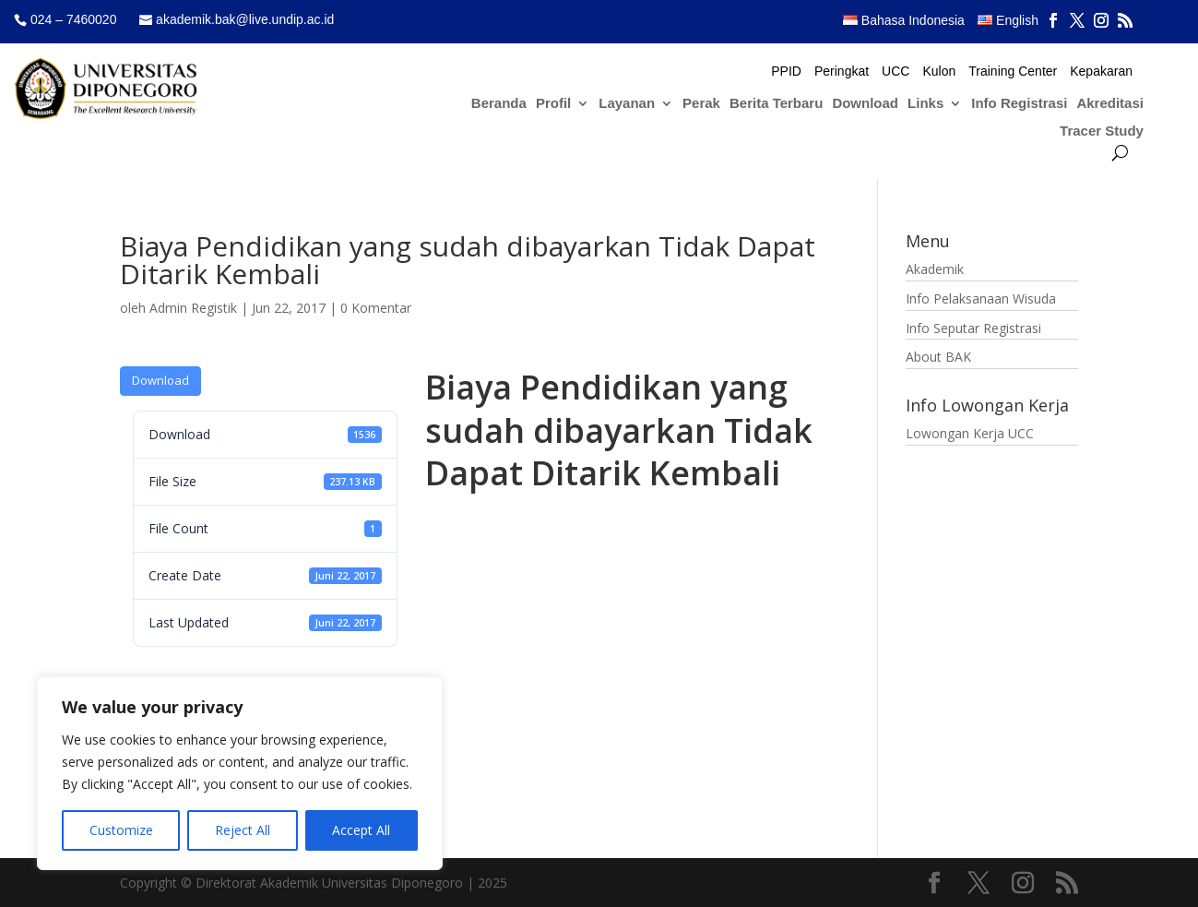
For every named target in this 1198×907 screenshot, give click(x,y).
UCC (895, 71)
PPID (786, 71)
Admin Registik (193, 307)
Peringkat (841, 71)
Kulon (938, 71)
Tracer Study (1102, 131)
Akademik (935, 269)
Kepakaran (1101, 71)
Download (865, 104)
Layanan (627, 104)
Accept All (361, 830)
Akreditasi (1110, 104)
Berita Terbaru (776, 104)
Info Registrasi (1019, 104)
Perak (701, 104)
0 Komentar (375, 307)
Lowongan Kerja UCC (970, 433)
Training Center (1012, 71)
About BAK (938, 356)
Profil (553, 104)
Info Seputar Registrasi (973, 328)
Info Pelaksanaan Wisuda (981, 298)
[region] (240, 773)
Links (925, 104)
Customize (121, 830)
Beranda (499, 104)
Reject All (242, 830)
